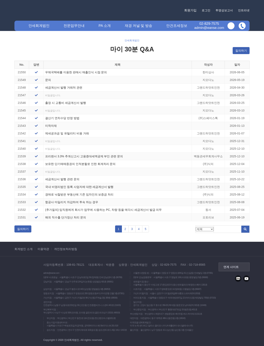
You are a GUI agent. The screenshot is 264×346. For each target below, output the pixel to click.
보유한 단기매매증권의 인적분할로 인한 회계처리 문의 (80, 164)
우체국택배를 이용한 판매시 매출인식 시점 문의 (76, 72)
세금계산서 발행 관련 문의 (62, 179)
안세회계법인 (39, 26)
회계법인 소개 (23, 249)
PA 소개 (105, 26)
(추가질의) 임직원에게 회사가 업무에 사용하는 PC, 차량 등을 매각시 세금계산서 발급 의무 (103, 209)
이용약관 (43, 249)
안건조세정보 (176, 26)
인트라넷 (244, 10)
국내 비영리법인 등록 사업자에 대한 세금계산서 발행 (79, 186)
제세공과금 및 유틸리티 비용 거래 (67, 133)
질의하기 (241, 50)
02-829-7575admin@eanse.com (209, 26)
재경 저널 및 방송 (138, 26)
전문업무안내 (74, 26)
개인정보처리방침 (65, 249)
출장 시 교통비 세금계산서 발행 (65, 102)
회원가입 (190, 10)
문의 (48, 80)
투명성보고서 (224, 10)
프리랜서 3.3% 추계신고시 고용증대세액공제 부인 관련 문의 (84, 156)
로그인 (206, 10)
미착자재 (51, 125)
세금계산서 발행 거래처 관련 (63, 87)
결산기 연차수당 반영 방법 (62, 118)
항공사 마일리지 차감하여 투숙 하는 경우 (71, 202)
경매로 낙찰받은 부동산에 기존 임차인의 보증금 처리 (79, 194)
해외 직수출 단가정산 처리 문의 (65, 217)
